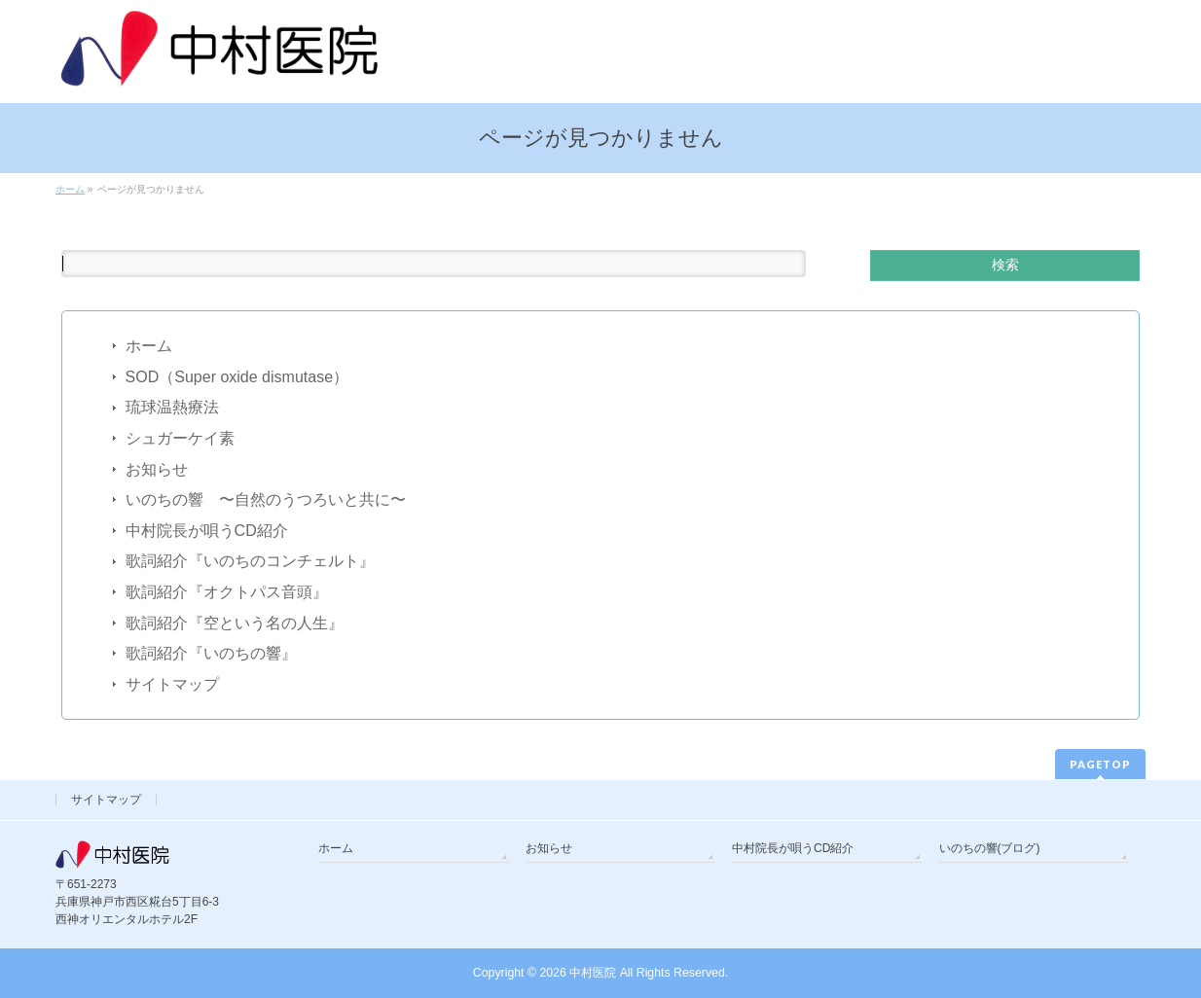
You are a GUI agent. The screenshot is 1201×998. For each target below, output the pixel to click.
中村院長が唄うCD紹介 (207, 530)
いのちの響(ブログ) (989, 848)
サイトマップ (172, 684)
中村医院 (592, 973)
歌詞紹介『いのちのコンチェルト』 (250, 560)
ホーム (149, 346)
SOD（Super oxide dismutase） (237, 377)
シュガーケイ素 (180, 438)
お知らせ (157, 469)
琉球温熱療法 (172, 407)
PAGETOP (1100, 764)
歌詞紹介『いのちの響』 (211, 653)
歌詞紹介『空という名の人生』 (235, 623)
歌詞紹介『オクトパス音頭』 (227, 592)
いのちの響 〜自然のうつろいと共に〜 (266, 499)
